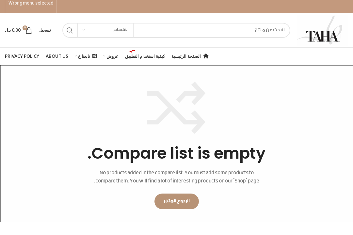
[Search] (176, 30)
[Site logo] (322, 30)
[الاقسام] (105, 30)
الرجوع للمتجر (177, 201)
